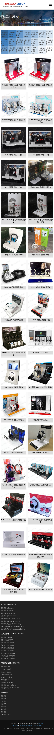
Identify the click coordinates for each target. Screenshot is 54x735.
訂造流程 (3, 701)
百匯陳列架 (29, 725)
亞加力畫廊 (38, 728)
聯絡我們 (29, 731)
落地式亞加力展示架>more (12, 50)
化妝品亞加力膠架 (6, 637)
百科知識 (3, 714)
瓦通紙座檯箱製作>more (12, 34)
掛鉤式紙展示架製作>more (42, 34)
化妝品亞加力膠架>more (42, 42)
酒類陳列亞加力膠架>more (4, 50)
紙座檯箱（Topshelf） (8, 610)
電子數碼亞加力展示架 (8, 653)
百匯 (40, 19)
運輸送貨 (3, 709)
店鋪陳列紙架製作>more (4, 34)
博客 (9, 714)
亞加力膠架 (15, 725)
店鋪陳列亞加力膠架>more (49, 50)
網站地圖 (40, 723)
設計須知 (3, 704)
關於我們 (9, 728)
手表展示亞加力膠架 (7, 645)
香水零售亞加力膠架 (7, 642)
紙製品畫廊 (47, 728)
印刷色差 (3, 706)
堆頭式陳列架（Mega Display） (11, 621)
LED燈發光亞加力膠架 (8, 656)
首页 (3, 728)
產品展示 (23, 728)
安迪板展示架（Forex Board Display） (13, 629)
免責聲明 (3, 712)
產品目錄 (16, 728)
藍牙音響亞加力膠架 (7, 650)
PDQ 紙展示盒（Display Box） (11, 618)
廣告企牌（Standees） (8, 613)
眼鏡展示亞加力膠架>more (27, 42)
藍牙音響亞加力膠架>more (19, 42)
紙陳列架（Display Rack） (9, 616)
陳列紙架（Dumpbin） (8, 608)
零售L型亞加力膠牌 (7, 640)
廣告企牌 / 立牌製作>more (27, 34)
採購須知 (3, 698)
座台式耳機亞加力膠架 (8, 658)
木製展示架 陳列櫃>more (42, 50)
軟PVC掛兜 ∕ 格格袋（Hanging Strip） (13, 626)
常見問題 (3, 696)
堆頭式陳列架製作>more (34, 34)
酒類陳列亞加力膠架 (7, 648)
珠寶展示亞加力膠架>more (19, 50)
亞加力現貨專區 (38, 725)
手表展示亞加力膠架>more (49, 42)
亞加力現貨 (22, 725)
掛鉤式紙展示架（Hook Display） (11, 624)
